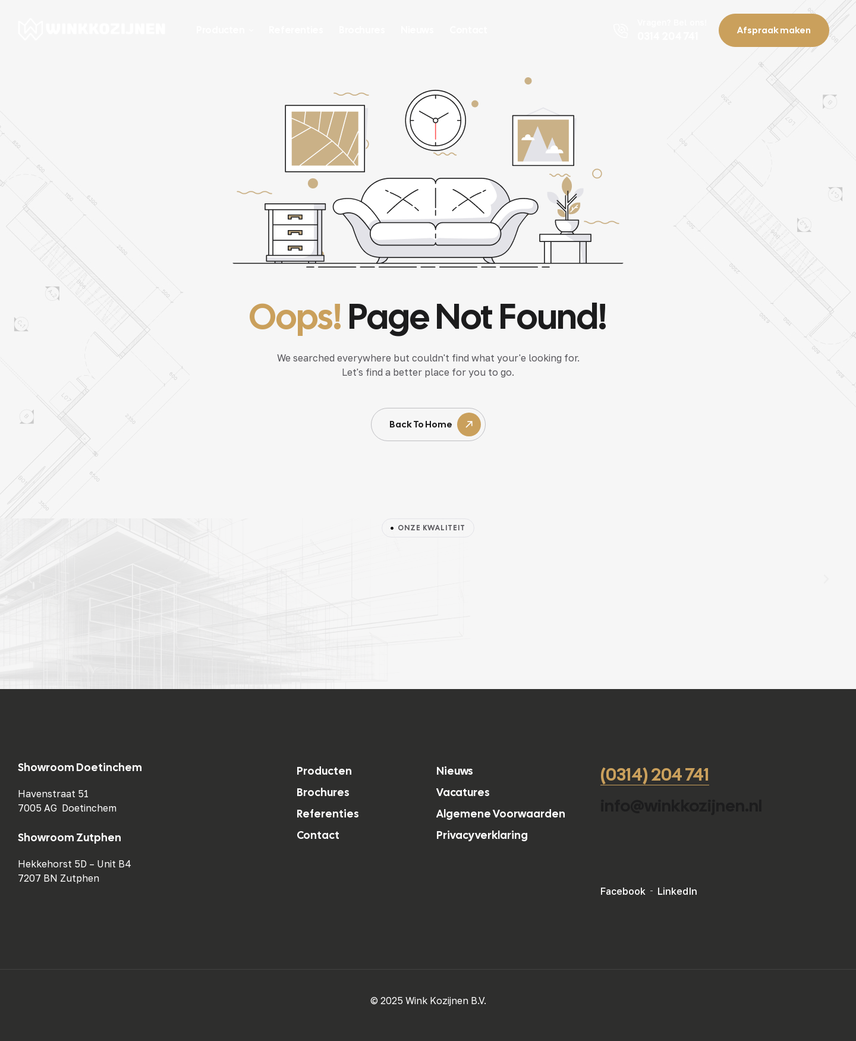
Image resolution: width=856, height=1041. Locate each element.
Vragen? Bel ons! (672, 22)
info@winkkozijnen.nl (681, 805)
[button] (30, 579)
